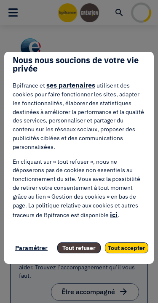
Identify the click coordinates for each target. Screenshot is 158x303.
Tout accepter (126, 248)
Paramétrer (31, 248)
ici (114, 214)
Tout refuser (79, 248)
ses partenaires (70, 85)
